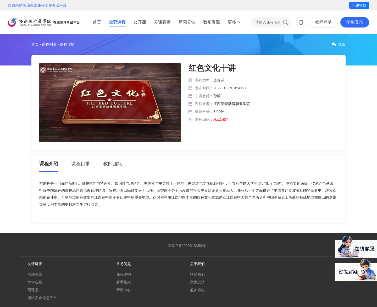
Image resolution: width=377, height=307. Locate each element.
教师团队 (112, 163)
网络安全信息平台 (42, 298)
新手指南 (123, 282)
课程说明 (123, 274)
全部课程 (117, 22)
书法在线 (34, 274)
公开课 (140, 22)
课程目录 (80, 163)
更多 (232, 22)
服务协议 (197, 290)
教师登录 (323, 22)
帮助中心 (123, 290)
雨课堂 (32, 290)
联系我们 (197, 274)
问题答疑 (359, 5)
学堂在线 (34, 282)
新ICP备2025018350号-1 (188, 246)
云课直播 (162, 22)
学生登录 (354, 22)
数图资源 (211, 22)
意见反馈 (197, 282)
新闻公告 (187, 22)
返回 (342, 44)
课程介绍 (48, 163)
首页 (97, 22)
